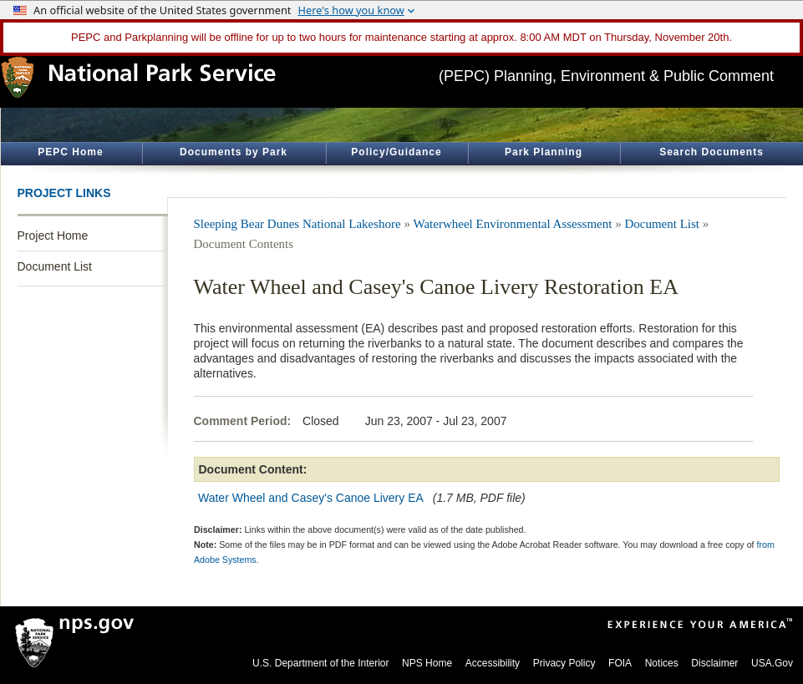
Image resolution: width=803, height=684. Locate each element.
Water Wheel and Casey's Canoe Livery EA (310, 497)
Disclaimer (714, 663)
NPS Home (427, 663)
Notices (661, 663)
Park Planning (543, 152)
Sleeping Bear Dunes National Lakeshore (297, 224)
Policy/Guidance (396, 152)
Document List (55, 266)
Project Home (53, 235)
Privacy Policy (564, 663)
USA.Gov (772, 663)
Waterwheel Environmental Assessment (513, 224)
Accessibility (492, 663)
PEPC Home (70, 152)
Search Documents (711, 152)
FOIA (620, 663)
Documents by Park (233, 152)
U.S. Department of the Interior (320, 663)
